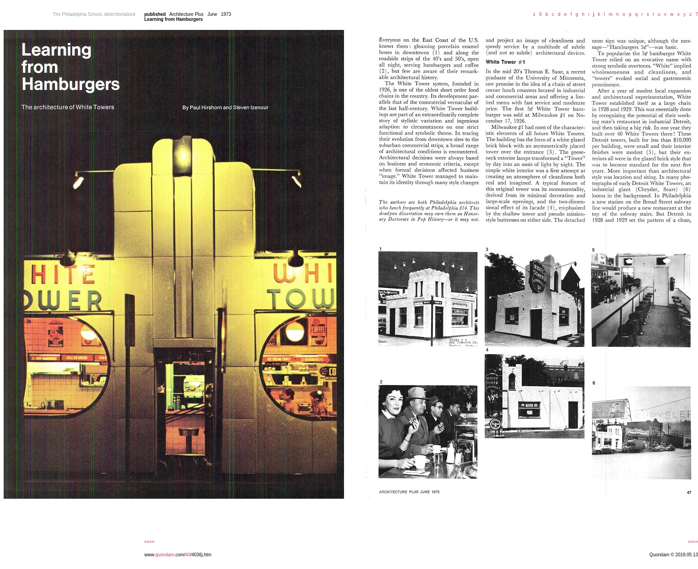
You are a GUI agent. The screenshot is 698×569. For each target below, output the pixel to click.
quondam (164, 554)
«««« (149, 541)
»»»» (693, 541)
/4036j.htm (200, 554)
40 (187, 554)
